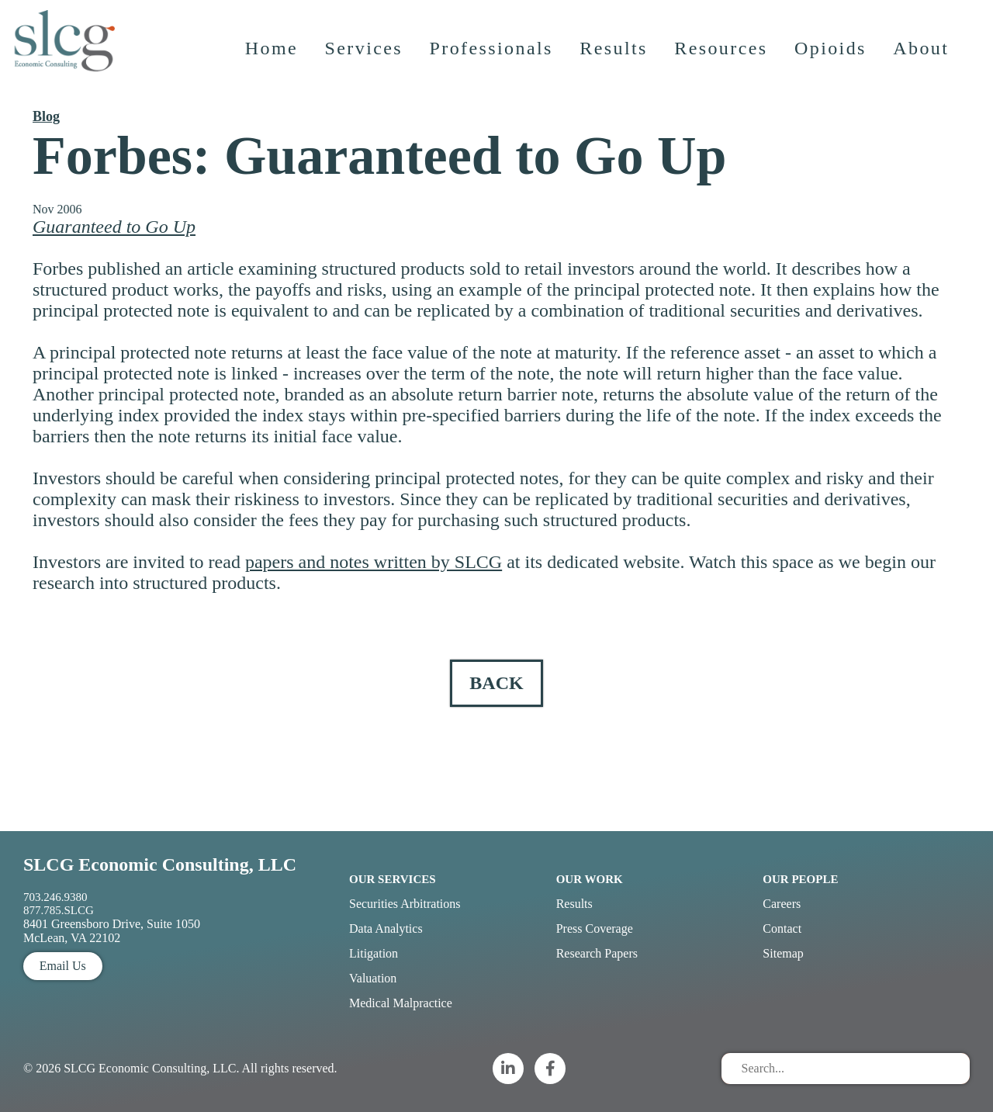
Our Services (392, 879)
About (924, 66)
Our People (800, 879)
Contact (782, 928)
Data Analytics (386, 928)
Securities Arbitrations (405, 903)
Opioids (834, 66)
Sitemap (783, 953)
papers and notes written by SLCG (373, 562)
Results (616, 66)
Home (273, 66)
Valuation (372, 978)
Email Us (63, 965)
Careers (782, 903)
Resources (723, 66)
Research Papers (597, 953)
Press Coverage (594, 928)
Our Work (589, 879)
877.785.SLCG (58, 910)
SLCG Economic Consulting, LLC (159, 864)
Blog (46, 116)
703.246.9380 (55, 897)
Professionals (493, 66)
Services (366, 66)
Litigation (373, 953)
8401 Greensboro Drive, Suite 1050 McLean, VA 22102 (111, 930)
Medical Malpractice (400, 1003)
